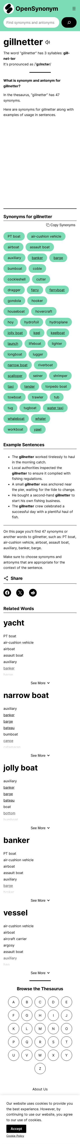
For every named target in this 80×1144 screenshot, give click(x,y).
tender (29, 386)
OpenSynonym (37, 8)
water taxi (55, 408)
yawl (37, 429)
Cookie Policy (15, 1140)
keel (36, 333)
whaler (40, 418)
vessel (15, 912)
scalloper (15, 376)
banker (37, 258)
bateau (9, 728)
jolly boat (15, 333)
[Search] (69, 22)
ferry (35, 290)
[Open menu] (74, 8)
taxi (11, 386)
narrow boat (18, 365)
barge (58, 258)
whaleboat (16, 418)
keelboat (58, 333)
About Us (40, 1089)
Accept (16, 1133)
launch (13, 343)
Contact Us (40, 1098)
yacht (13, 622)
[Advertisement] (40, 163)
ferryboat (57, 290)
